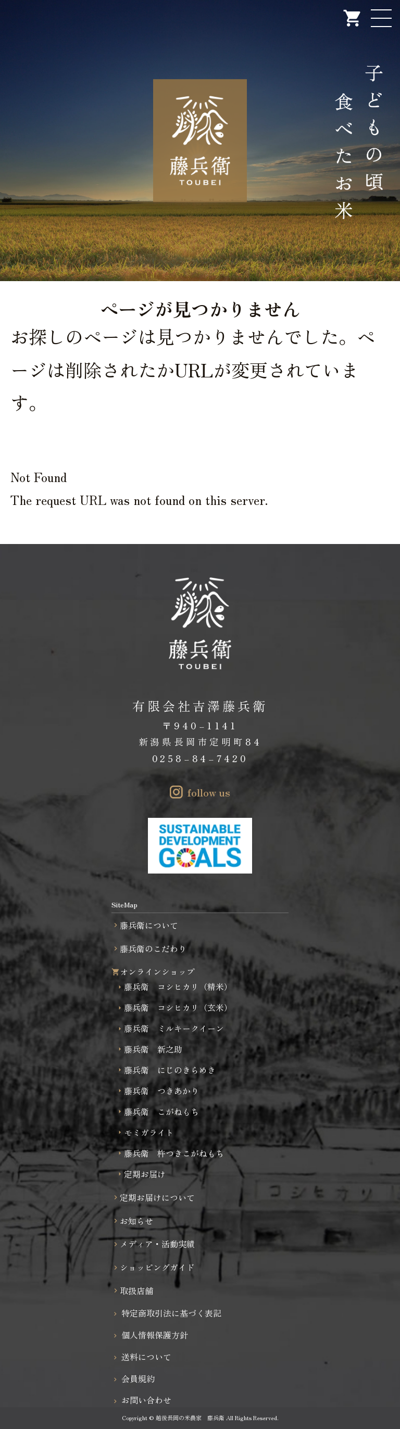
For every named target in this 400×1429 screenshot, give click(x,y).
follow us (209, 792)
